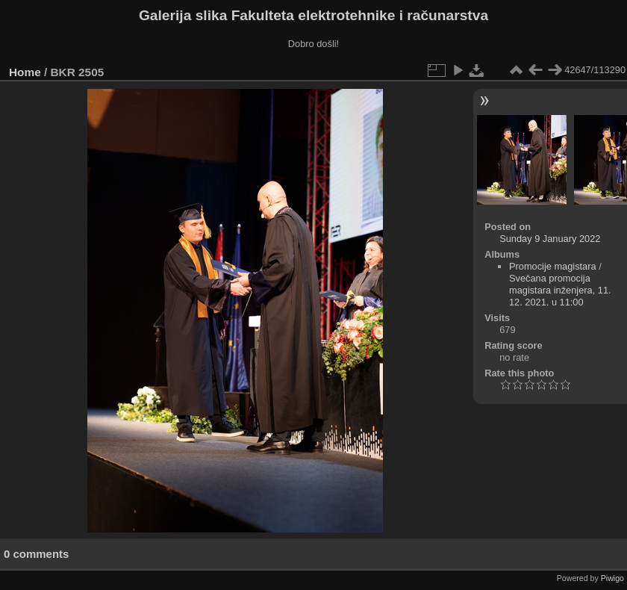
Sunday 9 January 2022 (549, 238)
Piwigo (612, 578)
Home (25, 72)
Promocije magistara (552, 266)
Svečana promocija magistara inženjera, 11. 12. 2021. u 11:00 (560, 290)
